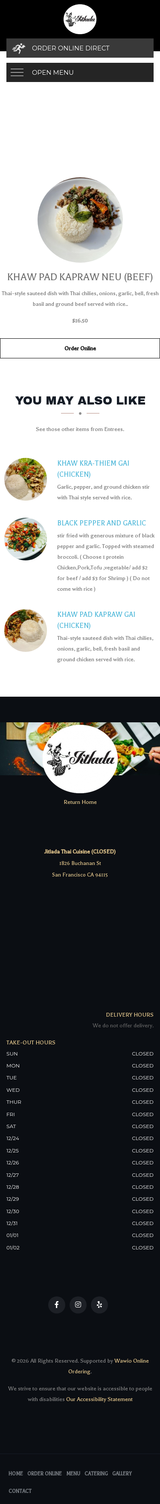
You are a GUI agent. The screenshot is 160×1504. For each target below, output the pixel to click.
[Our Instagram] (78, 1304)
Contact (20, 1491)
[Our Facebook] (56, 1304)
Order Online (80, 348)
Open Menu (53, 72)
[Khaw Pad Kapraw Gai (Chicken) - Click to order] (27, 630)
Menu (73, 1474)
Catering (96, 1474)
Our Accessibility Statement (99, 1399)
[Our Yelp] (99, 1304)
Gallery (122, 1474)
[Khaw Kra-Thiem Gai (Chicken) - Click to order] (27, 479)
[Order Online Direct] (80, 48)
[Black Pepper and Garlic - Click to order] (27, 539)
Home (16, 1474)
